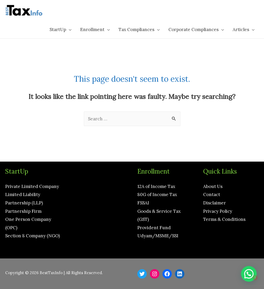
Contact (211, 194)
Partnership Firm (23, 211)
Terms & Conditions (224, 219)
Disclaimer (214, 203)
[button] (249, 274)
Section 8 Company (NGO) (32, 236)
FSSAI (143, 203)
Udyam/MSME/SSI (157, 236)
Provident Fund (154, 228)
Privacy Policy (217, 211)
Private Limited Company (32, 186)
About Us (212, 186)
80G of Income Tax (157, 194)
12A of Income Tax (156, 186)
